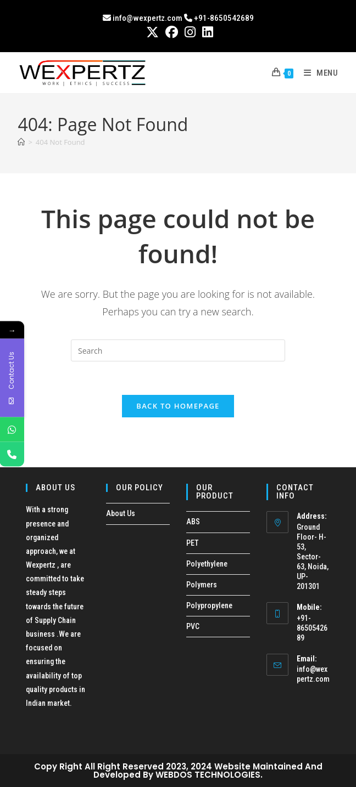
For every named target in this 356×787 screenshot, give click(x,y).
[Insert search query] (178, 350)
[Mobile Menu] (317, 73)
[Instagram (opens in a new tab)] (190, 32)
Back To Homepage (177, 406)
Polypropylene (209, 605)
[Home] (21, 142)
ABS (193, 521)
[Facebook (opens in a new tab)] (171, 32)
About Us (120, 513)
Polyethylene (206, 563)
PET (192, 543)
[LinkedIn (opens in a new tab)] (206, 32)
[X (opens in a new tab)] (152, 32)
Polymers (201, 584)
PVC (192, 626)
